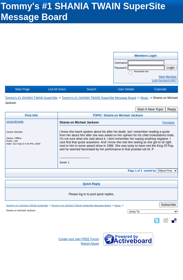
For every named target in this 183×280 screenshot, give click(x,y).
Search (91, 89)
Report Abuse (90, 243)
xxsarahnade (15, 121)
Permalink (168, 122)
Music (144, 98)
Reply (171, 109)
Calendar (160, 89)
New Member (168, 77)
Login (170, 67)
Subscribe (168, 204)
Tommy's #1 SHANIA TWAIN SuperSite (31, 98)
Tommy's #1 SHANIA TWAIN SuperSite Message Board (99, 98)
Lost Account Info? (164, 80)
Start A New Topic (150, 109)
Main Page (22, 89)
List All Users (57, 89)
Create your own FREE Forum (79, 239)
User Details (126, 89)
